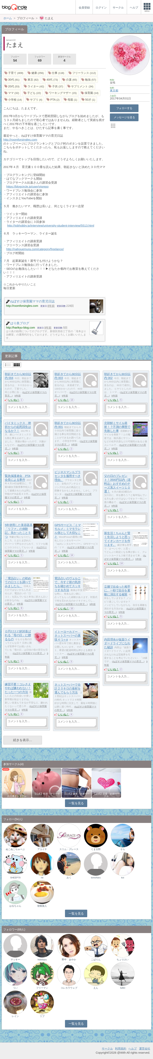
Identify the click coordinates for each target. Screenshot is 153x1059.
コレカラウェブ (69, 988)
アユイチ (42, 849)
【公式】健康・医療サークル (76, 795)
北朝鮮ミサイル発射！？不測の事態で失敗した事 (117, 426)
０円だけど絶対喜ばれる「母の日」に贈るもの (18, 635)
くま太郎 (96, 849)
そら (122, 849)
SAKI (122, 988)
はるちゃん (15, 906)
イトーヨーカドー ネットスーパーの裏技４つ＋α (67, 635)
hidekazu (42, 959)
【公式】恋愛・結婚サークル (106, 795)
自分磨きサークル (16, 796)
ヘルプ (132, 1048)
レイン (15, 1016)
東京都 (114, 90)
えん (95, 988)
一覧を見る (76, 803)
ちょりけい (123, 959)
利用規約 (120, 1048)
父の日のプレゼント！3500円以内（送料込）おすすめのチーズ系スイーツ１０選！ (117, 483)
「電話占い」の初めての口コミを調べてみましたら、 (18, 582)
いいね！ (13, 399)
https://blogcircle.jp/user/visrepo (27, 186)
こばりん (96, 959)
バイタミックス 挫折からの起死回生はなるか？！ (18, 426)
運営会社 (144, 1048)
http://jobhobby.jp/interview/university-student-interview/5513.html (50, 225)
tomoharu (96, 877)
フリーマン (42, 988)
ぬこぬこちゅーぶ (15, 849)
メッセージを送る (124, 117)
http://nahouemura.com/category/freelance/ (35, 249)
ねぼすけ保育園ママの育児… (71, 604)
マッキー (15, 959)
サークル (107, 1048)
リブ (42, 1016)
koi (122, 877)
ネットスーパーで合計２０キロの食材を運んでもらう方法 (67, 688)
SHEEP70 (15, 877)
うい (15, 988)
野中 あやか (69, 959)
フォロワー (39, 59)
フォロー (14, 59)
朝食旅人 (42, 906)
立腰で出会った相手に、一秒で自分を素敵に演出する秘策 (117, 590)
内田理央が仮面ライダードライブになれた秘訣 (117, 643)
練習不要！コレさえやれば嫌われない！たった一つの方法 (18, 688)
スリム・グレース (68, 849)
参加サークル (64, 59)
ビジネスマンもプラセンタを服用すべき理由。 (67, 475)
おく (69, 877)
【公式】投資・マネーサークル (47, 795)
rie (42, 877)
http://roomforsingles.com (20, 139)
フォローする (124, 108)
